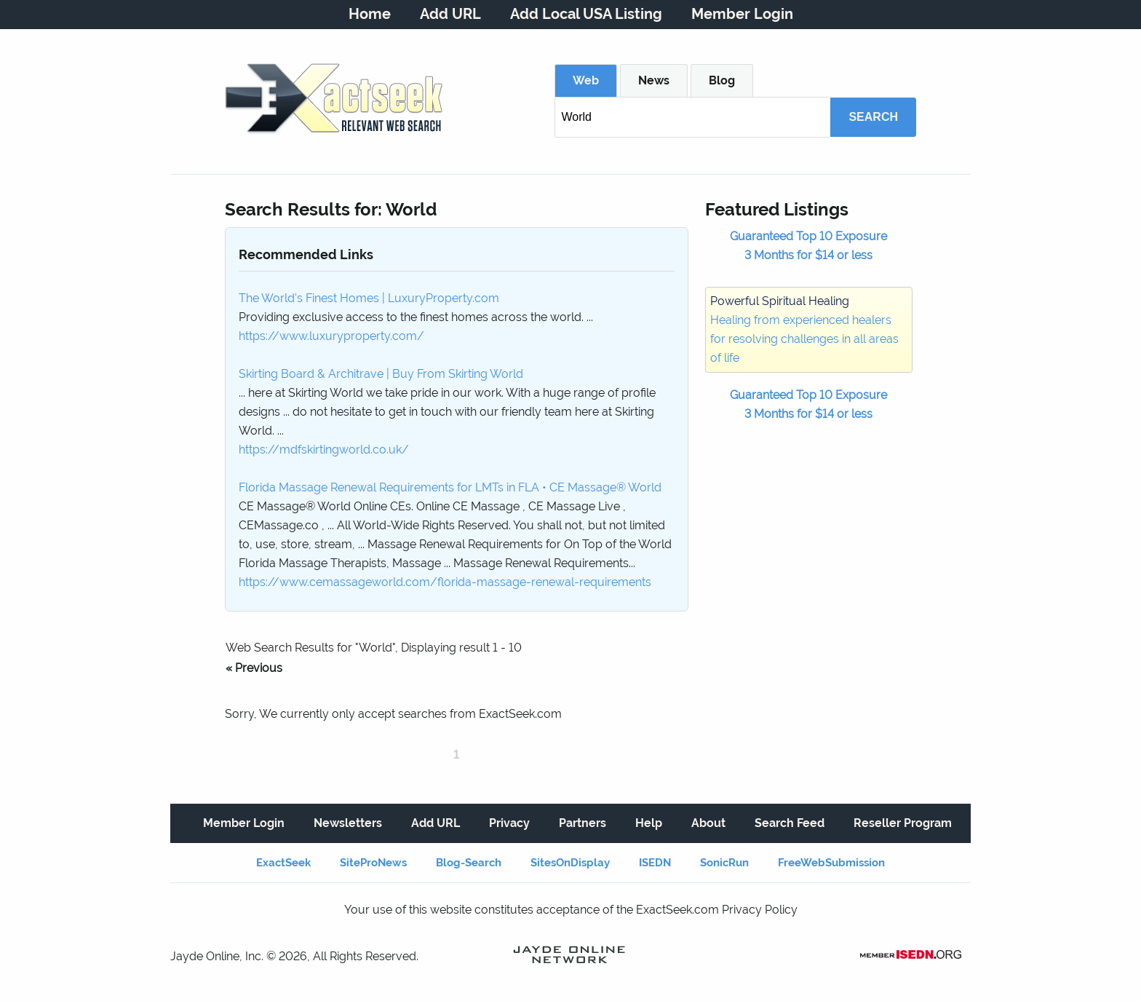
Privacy (509, 823)
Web (586, 80)
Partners (582, 823)
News (653, 80)
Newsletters (348, 823)
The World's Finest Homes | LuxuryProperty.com (369, 298)
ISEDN (655, 862)
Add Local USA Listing (586, 14)
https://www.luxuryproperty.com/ (331, 336)
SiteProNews (373, 862)
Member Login (742, 14)
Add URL (450, 14)
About (708, 823)
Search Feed (789, 823)
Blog (722, 80)
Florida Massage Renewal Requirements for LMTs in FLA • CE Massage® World (450, 487)
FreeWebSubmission (831, 862)
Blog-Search (468, 862)
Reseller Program (903, 823)
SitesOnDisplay (570, 862)
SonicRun (724, 862)
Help (648, 823)
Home (370, 14)
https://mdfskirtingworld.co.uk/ (324, 449)
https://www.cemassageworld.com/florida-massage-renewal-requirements (445, 582)
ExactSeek (283, 862)
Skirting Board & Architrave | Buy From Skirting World (381, 374)
